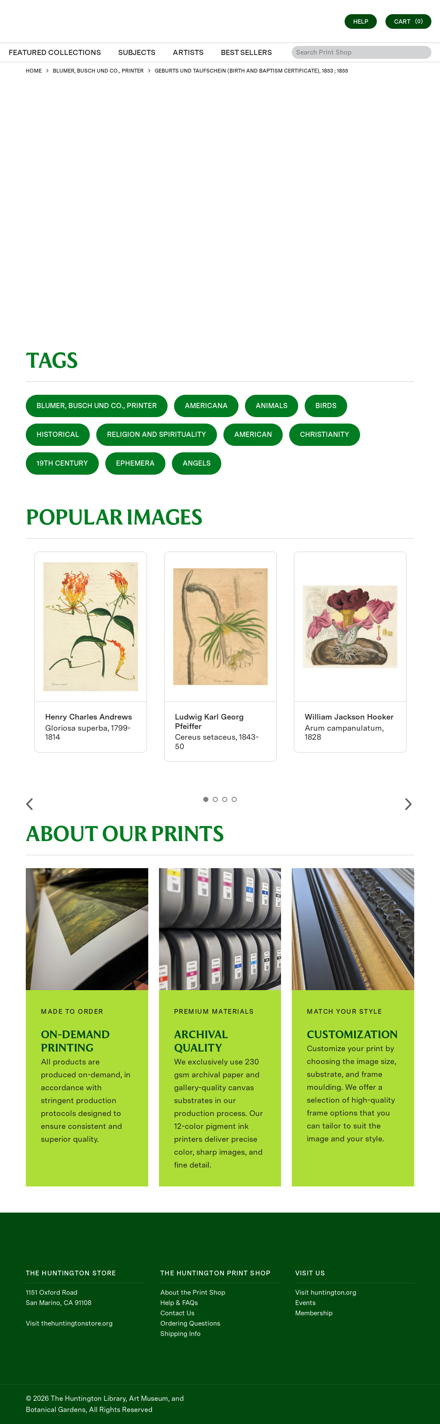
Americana (206, 406)
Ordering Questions (190, 1323)
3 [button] (224, 799)
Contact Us (177, 1313)
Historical (58, 434)
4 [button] (234, 799)
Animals (271, 406)
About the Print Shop (192, 1292)
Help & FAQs (179, 1303)
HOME (34, 71)
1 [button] (205, 799)
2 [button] (215, 799)
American (253, 434)
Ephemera (135, 463)
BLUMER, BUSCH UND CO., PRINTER (98, 71)
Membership (314, 1313)
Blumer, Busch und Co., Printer (97, 406)
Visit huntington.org (325, 1292)
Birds (325, 406)
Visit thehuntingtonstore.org (69, 1323)
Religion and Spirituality (156, 434)
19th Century (62, 463)
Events (305, 1303)
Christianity (324, 434)
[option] (91, 652)
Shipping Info (180, 1334)
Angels (197, 463)
